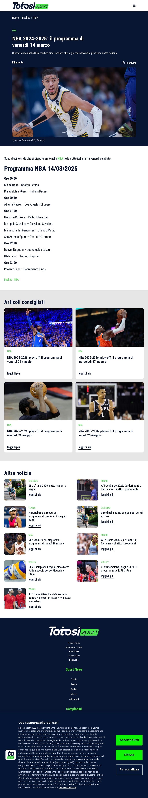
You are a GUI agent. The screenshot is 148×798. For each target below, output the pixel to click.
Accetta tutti (129, 740)
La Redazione (74, 655)
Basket (26, 17)
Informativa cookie (74, 647)
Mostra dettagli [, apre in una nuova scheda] (67, 787)
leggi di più (13, 373)
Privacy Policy (74, 643)
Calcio (74, 679)
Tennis (74, 684)
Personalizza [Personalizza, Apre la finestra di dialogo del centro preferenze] (129, 769)
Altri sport (74, 699)
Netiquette (74, 660)
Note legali (74, 651)
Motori (74, 694)
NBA (35, 17)
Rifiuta (129, 755)
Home (15, 17)
